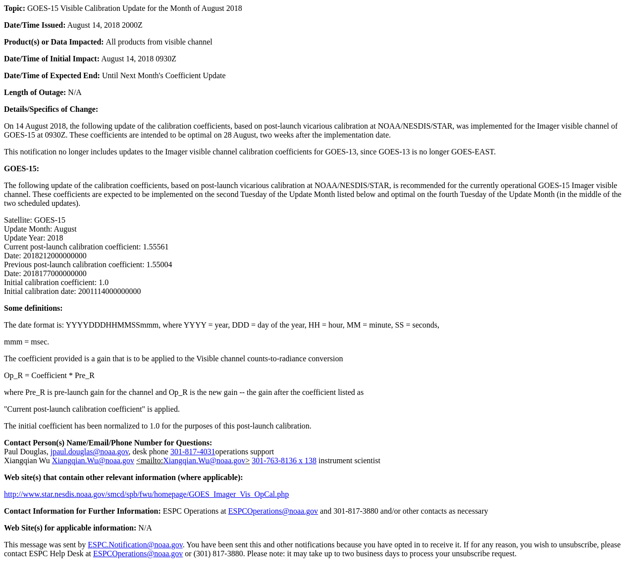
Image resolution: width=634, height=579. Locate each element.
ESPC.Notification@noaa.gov (135, 544)
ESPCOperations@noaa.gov (273, 511)
